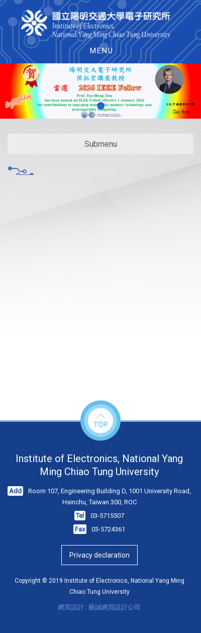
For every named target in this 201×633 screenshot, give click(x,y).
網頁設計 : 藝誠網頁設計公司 (99, 607)
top (100, 421)
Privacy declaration (99, 555)
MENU (102, 50)
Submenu (100, 144)
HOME (100, 24)
